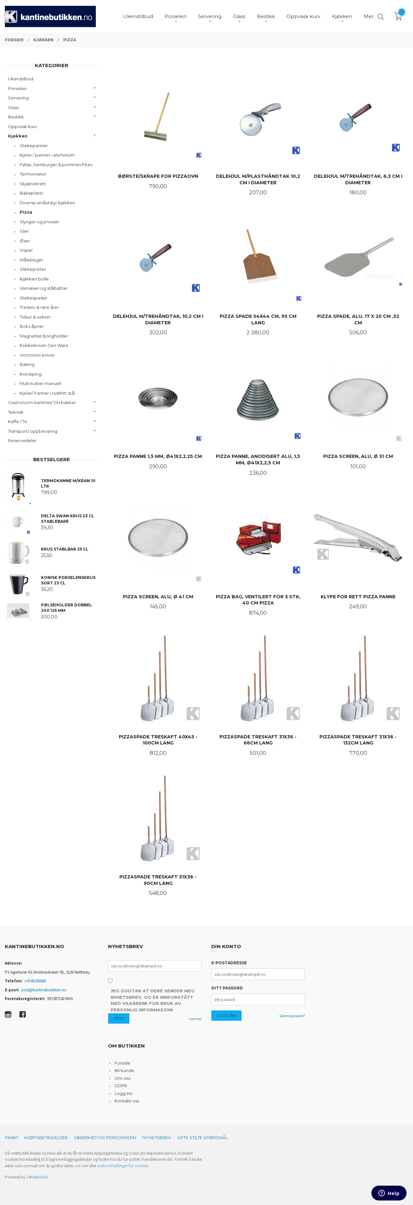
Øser (25, 240)
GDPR (121, 1085)
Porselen (17, 88)
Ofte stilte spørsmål (202, 1137)
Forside (122, 1063)
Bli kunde (124, 1070)
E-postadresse (229, 962)
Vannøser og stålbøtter (44, 288)
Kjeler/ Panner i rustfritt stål (47, 393)
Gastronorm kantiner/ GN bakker (42, 402)
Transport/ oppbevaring (32, 431)
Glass (13, 107)
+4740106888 (35, 981)
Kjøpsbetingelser (46, 1137)
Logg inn (124, 1093)
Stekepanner (34, 145)
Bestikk (16, 116)
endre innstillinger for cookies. (123, 1166)
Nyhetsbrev (156, 1137)
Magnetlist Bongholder (44, 336)
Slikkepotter (33, 269)
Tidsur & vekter (35, 316)
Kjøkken (17, 135)
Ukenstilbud (20, 78)
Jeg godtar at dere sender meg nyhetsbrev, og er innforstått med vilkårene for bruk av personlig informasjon (153, 1000)
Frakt (11, 1137)
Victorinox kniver (37, 355)
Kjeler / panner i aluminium (47, 154)
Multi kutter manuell (40, 383)
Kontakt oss (127, 1100)
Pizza (26, 212)
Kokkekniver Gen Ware (44, 345)
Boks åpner (32, 326)
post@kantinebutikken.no (43, 990)
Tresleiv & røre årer (39, 307)
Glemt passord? (292, 1015)
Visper (26, 250)
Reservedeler (22, 440)
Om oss (122, 1078)
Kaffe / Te (17, 421)
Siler (24, 231)
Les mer (195, 1018)
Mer (369, 16)
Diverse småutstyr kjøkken (47, 202)
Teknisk (16, 412)
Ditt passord (227, 988)
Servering (18, 97)
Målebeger (31, 259)
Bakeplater (32, 193)
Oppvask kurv (22, 126)
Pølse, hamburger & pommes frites (56, 164)
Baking (27, 364)
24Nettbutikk (37, 1177)
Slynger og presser (39, 221)
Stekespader (33, 297)
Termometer (33, 174)
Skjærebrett (33, 183)
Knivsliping (31, 374)
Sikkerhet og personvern (105, 1137)
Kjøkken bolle (34, 278)
